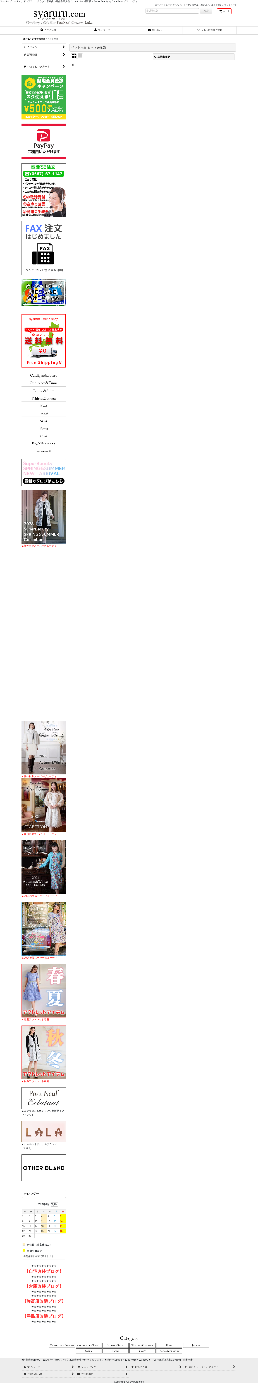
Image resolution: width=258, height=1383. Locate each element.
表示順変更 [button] (162, 56)
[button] (48, 30)
